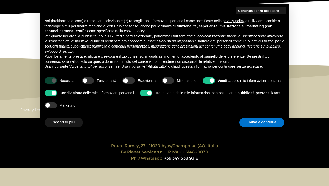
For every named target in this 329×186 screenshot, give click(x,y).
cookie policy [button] (134, 31)
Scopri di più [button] (64, 122)
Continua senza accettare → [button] (260, 11)
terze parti (124, 36)
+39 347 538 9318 (181, 158)
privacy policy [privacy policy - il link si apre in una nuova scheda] (233, 21)
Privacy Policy (33, 109)
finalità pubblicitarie (74, 46)
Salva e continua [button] (262, 122)
